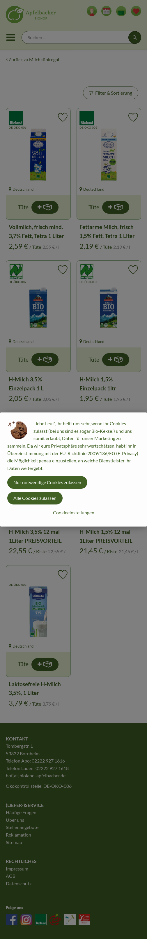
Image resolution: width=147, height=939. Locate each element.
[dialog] (73, 469)
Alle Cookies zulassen (34, 498)
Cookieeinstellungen (73, 512)
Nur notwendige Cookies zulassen (47, 482)
